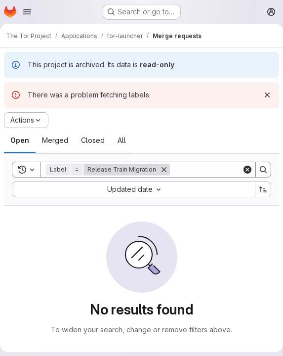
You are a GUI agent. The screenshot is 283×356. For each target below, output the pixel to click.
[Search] (263, 170)
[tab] (20, 140)
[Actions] (26, 120)
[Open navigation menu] (27, 12)
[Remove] (164, 170)
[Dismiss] (267, 95)
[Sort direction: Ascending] (263, 189)
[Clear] (247, 170)
